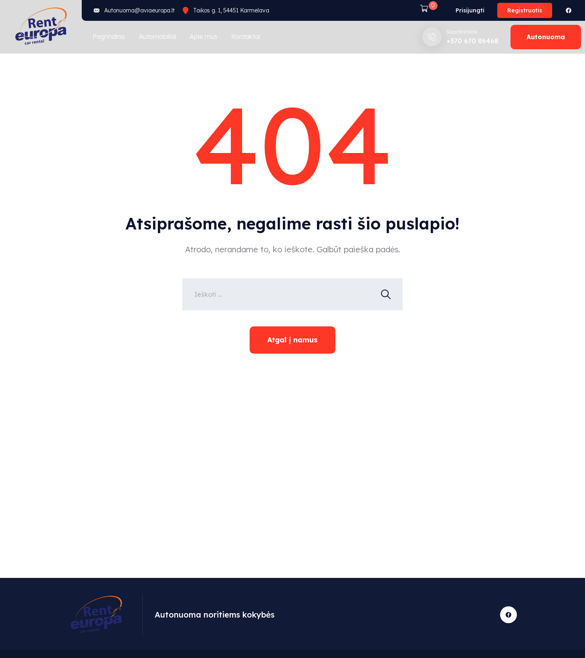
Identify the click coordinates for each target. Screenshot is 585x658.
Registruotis (524, 10)
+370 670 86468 (472, 41)
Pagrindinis (109, 36)
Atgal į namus (292, 339)
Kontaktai (245, 36)
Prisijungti (470, 10)
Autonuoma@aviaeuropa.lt (139, 10)
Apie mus (204, 36)
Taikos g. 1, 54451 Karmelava (231, 10)
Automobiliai (157, 36)
